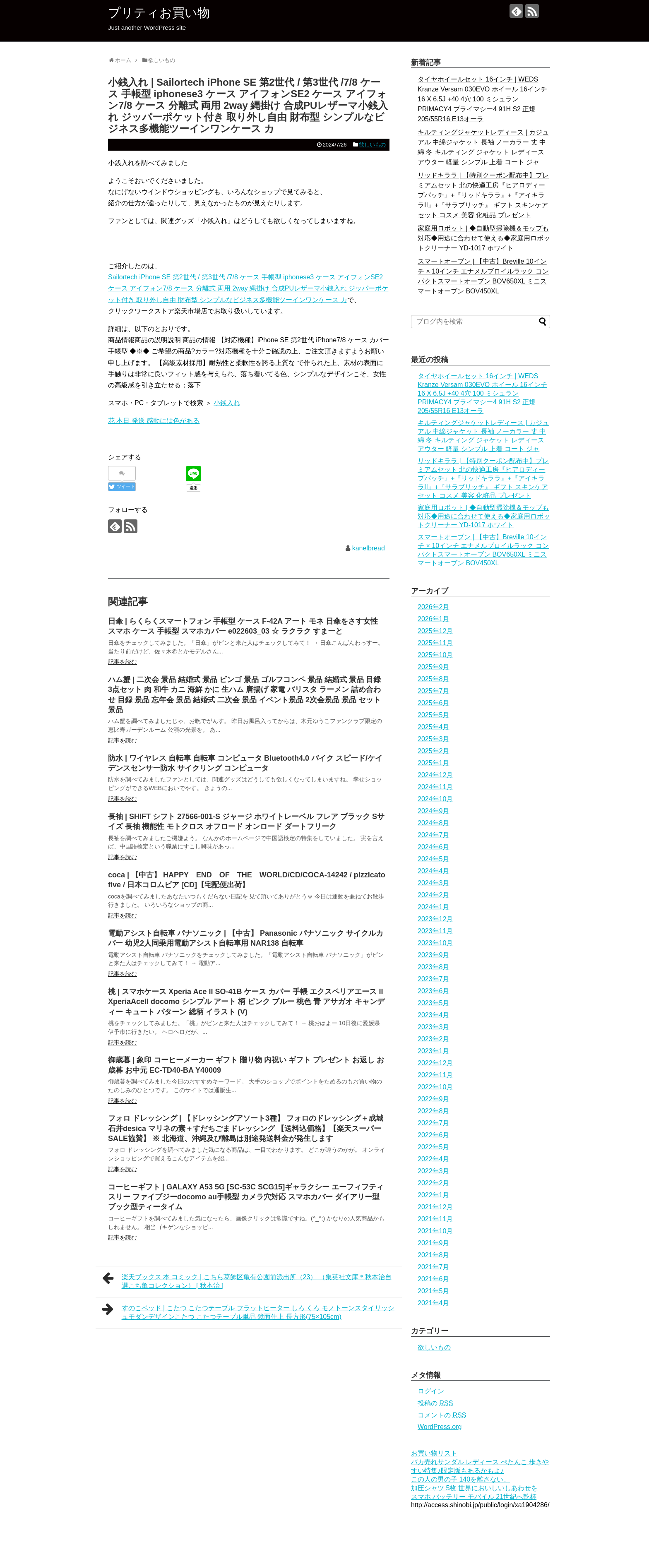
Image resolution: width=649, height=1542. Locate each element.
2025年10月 (435, 654)
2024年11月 (435, 786)
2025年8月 (433, 678)
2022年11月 (435, 1074)
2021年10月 (435, 1231)
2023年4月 (433, 1014)
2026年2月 (433, 606)
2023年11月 (435, 930)
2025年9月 (433, 666)
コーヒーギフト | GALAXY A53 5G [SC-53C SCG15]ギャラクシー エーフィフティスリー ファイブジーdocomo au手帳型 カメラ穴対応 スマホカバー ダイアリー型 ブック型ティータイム (246, 1197)
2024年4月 (433, 870)
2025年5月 (433, 714)
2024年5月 (433, 858)
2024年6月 (433, 846)
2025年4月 (433, 726)
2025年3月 (433, 738)
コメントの (442, 1415)
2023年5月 (433, 1002)
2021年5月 (433, 1291)
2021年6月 (433, 1279)
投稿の (435, 1403)
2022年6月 (433, 1134)
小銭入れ (227, 402)
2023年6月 (433, 990)
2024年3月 (433, 882)
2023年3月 (433, 1026)
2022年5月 (433, 1146)
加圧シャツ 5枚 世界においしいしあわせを (474, 1488)
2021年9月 (433, 1243)
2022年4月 (433, 1159)
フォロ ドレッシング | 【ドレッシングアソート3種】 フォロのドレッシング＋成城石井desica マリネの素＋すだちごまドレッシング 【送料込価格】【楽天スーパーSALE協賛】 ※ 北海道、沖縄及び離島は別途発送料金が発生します (245, 1128)
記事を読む (122, 661)
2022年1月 (433, 1195)
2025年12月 (435, 630)
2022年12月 (435, 1062)
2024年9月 (433, 810)
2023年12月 (435, 918)
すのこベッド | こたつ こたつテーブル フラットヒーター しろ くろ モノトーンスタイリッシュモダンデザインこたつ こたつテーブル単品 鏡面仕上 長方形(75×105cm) (248, 1311)
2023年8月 (433, 966)
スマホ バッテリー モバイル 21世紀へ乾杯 (473, 1496)
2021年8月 (433, 1255)
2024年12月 (435, 774)
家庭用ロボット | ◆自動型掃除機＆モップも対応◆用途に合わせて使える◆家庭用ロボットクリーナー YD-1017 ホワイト (484, 238)
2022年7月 (433, 1122)
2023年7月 (433, 978)
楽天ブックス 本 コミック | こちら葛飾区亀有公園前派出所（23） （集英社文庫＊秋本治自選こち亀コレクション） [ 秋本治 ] (247, 1280)
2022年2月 (433, 1183)
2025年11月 (435, 642)
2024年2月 (433, 894)
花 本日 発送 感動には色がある (154, 420)
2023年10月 (435, 942)
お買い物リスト (434, 1453)
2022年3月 (433, 1171)
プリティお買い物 (159, 12)
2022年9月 (433, 1098)
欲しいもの (372, 145)
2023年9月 (433, 954)
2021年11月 (435, 1219)
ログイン (431, 1391)
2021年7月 (433, 1267)
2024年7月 (433, 834)
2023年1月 (433, 1050)
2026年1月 (433, 618)
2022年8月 (433, 1110)
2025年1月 (433, 762)
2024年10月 (435, 798)
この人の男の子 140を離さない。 (460, 1479)
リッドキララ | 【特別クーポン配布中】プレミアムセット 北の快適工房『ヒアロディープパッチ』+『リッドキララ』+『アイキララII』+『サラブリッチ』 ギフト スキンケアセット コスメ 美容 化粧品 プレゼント (483, 195)
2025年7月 (433, 690)
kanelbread (368, 548)
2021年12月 (435, 1207)
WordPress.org (440, 1426)
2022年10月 (435, 1086)
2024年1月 (433, 906)
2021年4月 (433, 1303)
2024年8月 (433, 822)
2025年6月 (433, 702)
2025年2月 (433, 750)
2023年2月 (433, 1038)
